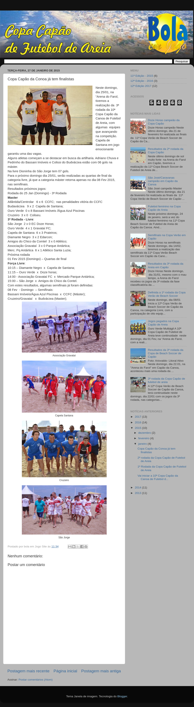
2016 (138, 422)
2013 (138, 493)
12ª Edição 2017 (140, 86)
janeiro (143, 443)
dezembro (145, 432)
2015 (138, 427)
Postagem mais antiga (101, 671)
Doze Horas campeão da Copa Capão (163, 122)
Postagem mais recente (28, 671)
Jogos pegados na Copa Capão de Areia (163, 323)
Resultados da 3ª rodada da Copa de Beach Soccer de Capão (165, 353)
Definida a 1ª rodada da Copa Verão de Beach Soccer (167, 294)
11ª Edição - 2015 (141, 75)
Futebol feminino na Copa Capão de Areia (164, 208)
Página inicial (65, 671)
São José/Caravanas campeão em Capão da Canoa (162, 181)
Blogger (122, 696)
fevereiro (144, 438)
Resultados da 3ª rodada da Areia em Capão (165, 265)
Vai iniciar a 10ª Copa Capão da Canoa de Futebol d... (158, 477)
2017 (138, 416)
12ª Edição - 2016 (141, 80)
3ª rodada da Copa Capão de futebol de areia (166, 380)
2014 (138, 487)
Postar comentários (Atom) (36, 679)
